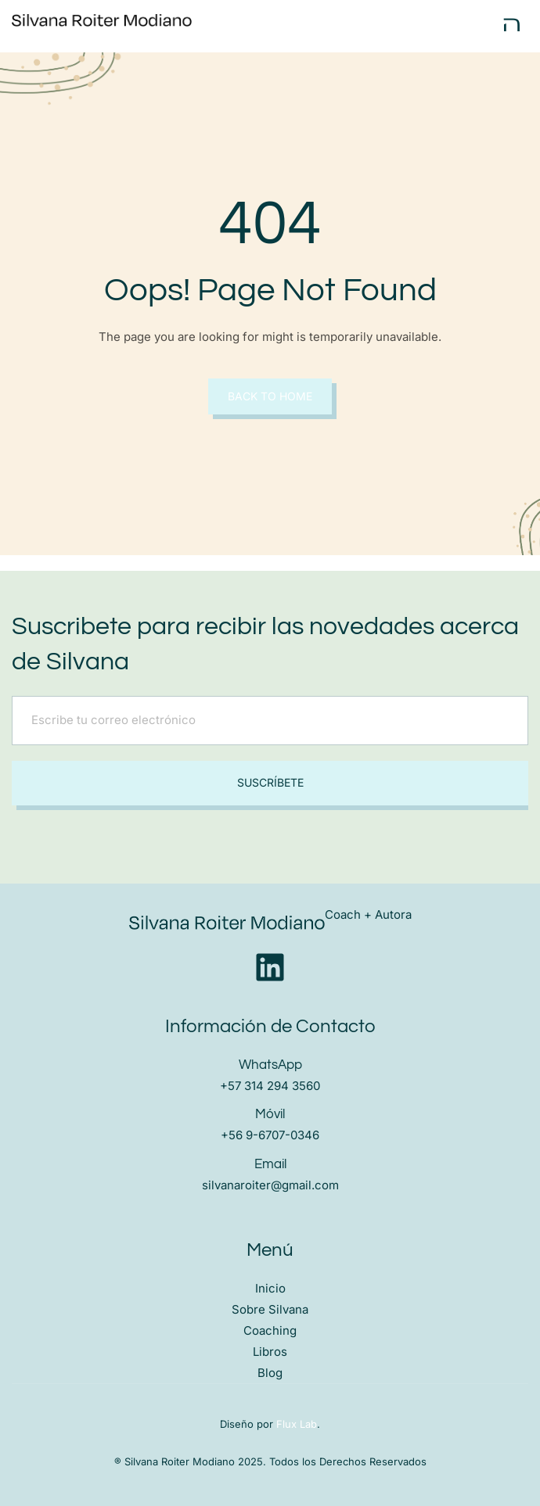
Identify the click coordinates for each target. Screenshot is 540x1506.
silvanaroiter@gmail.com (270, 1185)
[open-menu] (512, 24)
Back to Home (270, 396)
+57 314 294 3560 (270, 1085)
